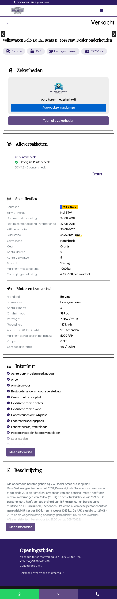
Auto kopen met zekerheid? (58, 99)
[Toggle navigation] (102, 10)
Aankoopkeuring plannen (59, 107)
